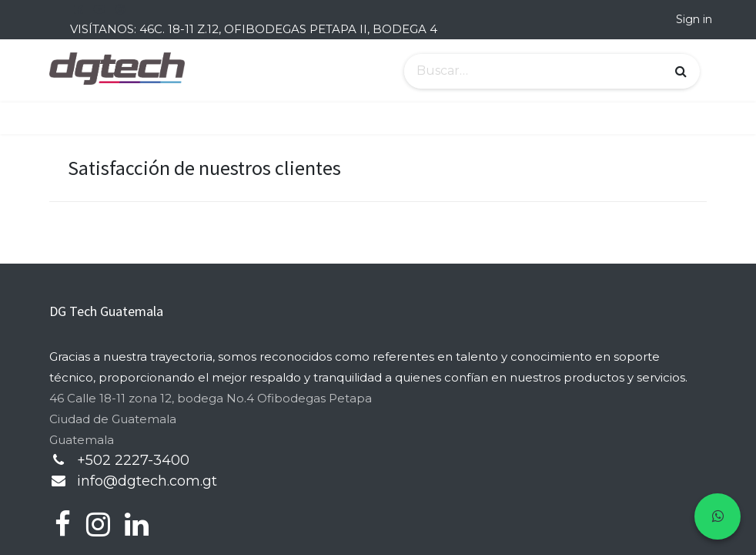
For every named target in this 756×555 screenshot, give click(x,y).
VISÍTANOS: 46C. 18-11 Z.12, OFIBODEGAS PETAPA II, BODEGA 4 (253, 29)
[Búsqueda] (681, 71)
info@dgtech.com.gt (147, 481)
